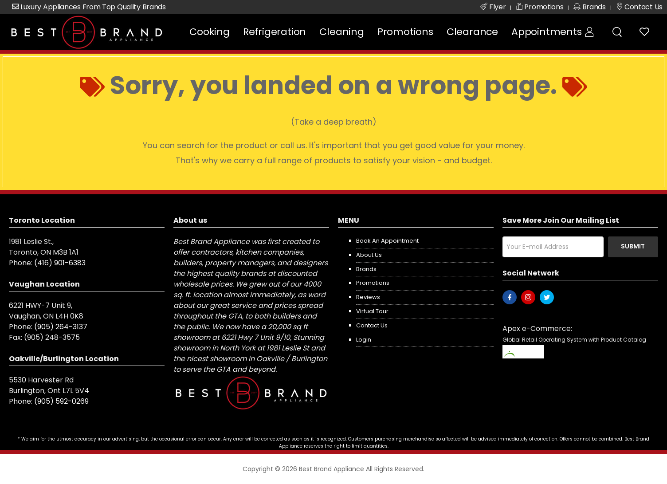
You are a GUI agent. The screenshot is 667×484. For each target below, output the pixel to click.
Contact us (372, 325)
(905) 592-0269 (61, 401)
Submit (633, 246)
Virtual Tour (372, 311)
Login (363, 339)
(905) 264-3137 (60, 327)
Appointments (546, 32)
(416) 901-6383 (60, 263)
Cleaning (341, 32)
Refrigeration (274, 32)
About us (369, 255)
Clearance (472, 32)
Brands (366, 269)
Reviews (368, 297)
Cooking (209, 32)
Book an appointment (387, 240)
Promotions (405, 32)
